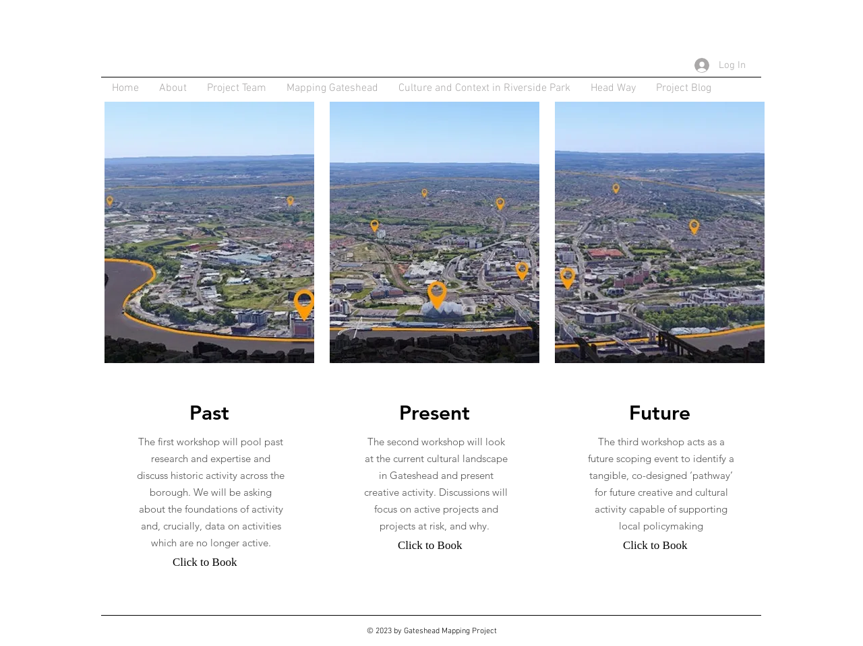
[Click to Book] (205, 562)
